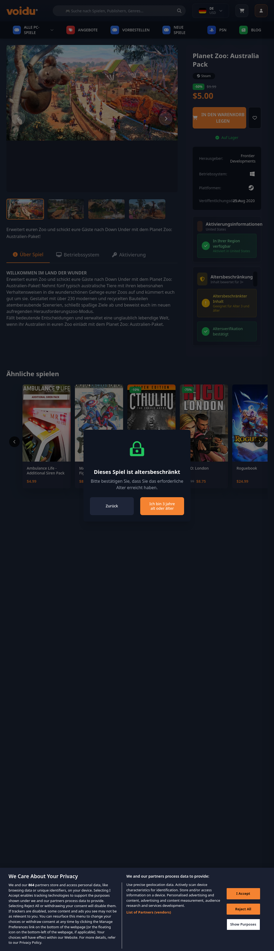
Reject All (243, 916)
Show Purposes (243, 932)
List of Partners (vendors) (148, 919)
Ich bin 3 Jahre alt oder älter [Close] (162, 506)
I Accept (243, 901)
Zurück (112, 505)
